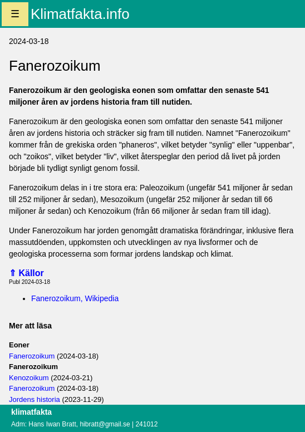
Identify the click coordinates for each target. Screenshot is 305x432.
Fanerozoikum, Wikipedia (75, 298)
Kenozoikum (29, 378)
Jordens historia (34, 399)
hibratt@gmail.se (105, 424)
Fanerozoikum (32, 356)
